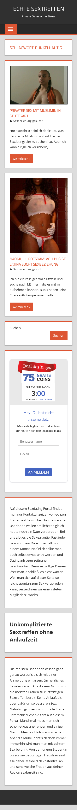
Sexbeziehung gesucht (28, 121)
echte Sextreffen (38, 8)
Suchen (15, 333)
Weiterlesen (20, 159)
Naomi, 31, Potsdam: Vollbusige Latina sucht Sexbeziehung (33, 264)
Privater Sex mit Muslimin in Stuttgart (36, 113)
